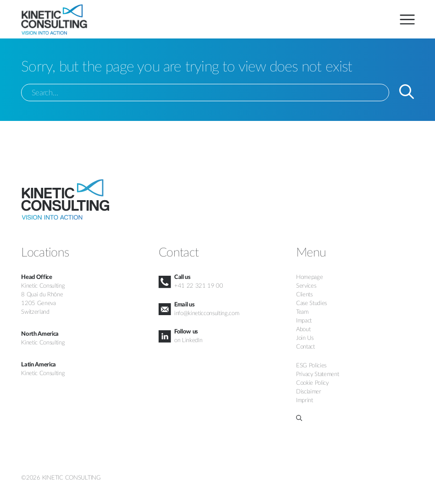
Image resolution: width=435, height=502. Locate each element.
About (303, 329)
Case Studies (311, 303)
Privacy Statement (317, 374)
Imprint (304, 400)
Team (302, 312)
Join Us (305, 338)
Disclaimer (308, 391)
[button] (355, 418)
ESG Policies (311, 365)
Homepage (309, 277)
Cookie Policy (312, 383)
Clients (304, 294)
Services (306, 286)
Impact (304, 320)
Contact (305, 347)
